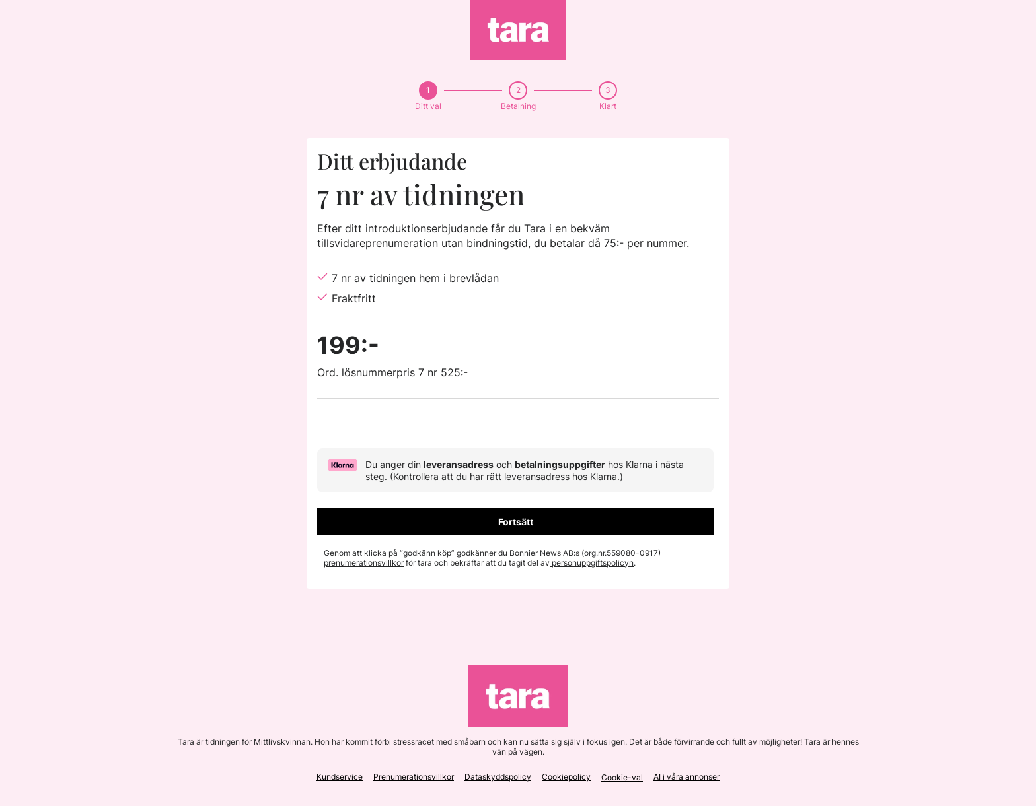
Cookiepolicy (566, 777)
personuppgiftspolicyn (592, 563)
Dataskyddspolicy (497, 777)
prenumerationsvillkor (364, 563)
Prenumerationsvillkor (413, 777)
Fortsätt (515, 521)
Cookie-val (622, 777)
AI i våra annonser (686, 777)
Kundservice (339, 777)
